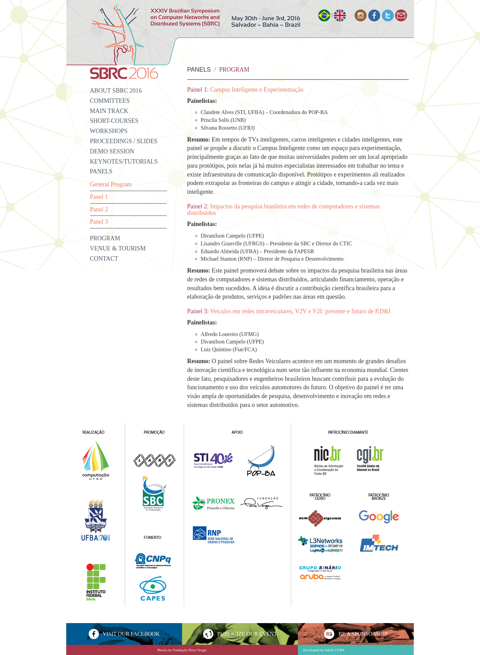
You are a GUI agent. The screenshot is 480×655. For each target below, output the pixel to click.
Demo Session (112, 151)
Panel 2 (99, 209)
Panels (101, 171)
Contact (104, 258)
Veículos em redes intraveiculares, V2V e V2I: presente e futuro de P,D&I (300, 311)
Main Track (109, 111)
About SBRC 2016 (116, 90)
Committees (110, 100)
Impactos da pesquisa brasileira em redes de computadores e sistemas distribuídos (283, 210)
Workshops (109, 131)
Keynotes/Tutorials (124, 161)
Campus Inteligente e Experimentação (256, 89)
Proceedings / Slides (124, 141)
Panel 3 (99, 221)
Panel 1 (99, 196)
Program (105, 238)
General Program (111, 184)
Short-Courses (114, 120)
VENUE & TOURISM (118, 248)
